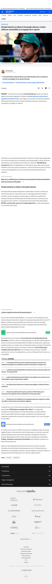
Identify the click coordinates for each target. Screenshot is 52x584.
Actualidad (26, 466)
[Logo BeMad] (14, 522)
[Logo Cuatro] (14, 505)
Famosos (9, 457)
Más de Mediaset (26, 484)
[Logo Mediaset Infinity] (14, 499)
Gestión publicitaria (26, 557)
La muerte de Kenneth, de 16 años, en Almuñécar (39, 8)
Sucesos (34, 15)
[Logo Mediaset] (26, 492)
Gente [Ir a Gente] (4, 19)
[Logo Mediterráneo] (26, 539)
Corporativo (26, 475)
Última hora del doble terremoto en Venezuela (13, 8)
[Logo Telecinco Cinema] (14, 527)
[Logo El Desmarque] (14, 510)
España (10, 15)
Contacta (26, 562)
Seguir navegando (26, 480)
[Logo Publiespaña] (37, 533)
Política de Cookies (26, 555)
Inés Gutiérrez (9, 70)
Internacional (27, 15)
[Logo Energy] (38, 516)
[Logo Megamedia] (26, 570)
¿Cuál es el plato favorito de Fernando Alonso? (18, 312)
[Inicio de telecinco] (2, 12)
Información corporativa (26, 549)
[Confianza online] (26, 578)
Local (14, 15)
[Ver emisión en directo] (43, 11)
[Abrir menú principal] (49, 12)
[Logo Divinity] (37, 505)
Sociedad (20, 15)
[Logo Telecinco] (38, 499)
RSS (26, 560)
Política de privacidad (26, 551)
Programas (26, 471)
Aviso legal (26, 547)
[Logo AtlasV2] (14, 533)
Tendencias (4, 24)
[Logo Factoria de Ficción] (38, 511)
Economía (45, 15)
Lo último (4, 15)
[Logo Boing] (14, 516)
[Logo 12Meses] (38, 528)
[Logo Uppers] (38, 522)
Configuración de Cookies (26, 553)
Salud (40, 15)
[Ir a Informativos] (9, 12)
